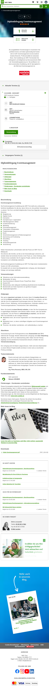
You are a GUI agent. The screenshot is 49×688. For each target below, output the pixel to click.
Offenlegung (25, 645)
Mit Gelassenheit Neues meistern (12, 507)
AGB (42, 645)
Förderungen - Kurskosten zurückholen (17, 186)
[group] (24, 24)
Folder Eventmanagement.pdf (11, 452)
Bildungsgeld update (38, 386)
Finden (41, 6)
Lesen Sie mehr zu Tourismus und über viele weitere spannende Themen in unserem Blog (22, 442)
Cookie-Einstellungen (12, 645)
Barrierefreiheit (20, 646)
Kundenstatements (10, 184)
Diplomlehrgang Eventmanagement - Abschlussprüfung (18, 468)
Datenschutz (35, 645)
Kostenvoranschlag (24, 147)
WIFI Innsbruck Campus (17, 104)
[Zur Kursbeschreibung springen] (24, 39)
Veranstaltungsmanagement (11, 10)
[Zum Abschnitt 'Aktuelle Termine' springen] (24, 31)
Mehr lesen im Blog (10, 188)
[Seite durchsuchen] (22, 6)
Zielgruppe (7, 176)
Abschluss (7, 179)
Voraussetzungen (10, 174)
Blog (16, 628)
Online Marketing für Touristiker (12, 484)
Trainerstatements (10, 181)
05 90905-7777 (27, 657)
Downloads (8, 191)
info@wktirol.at (26, 660)
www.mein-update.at (17, 396)
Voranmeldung (12, 131)
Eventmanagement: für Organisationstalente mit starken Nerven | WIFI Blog (26, 621)
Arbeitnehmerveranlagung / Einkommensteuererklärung (19, 403)
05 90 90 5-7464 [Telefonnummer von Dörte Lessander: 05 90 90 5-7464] (21, 524)
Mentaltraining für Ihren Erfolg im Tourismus (15, 474)
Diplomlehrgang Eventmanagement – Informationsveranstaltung (21, 503)
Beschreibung (8, 172)
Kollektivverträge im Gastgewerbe (12, 478)
